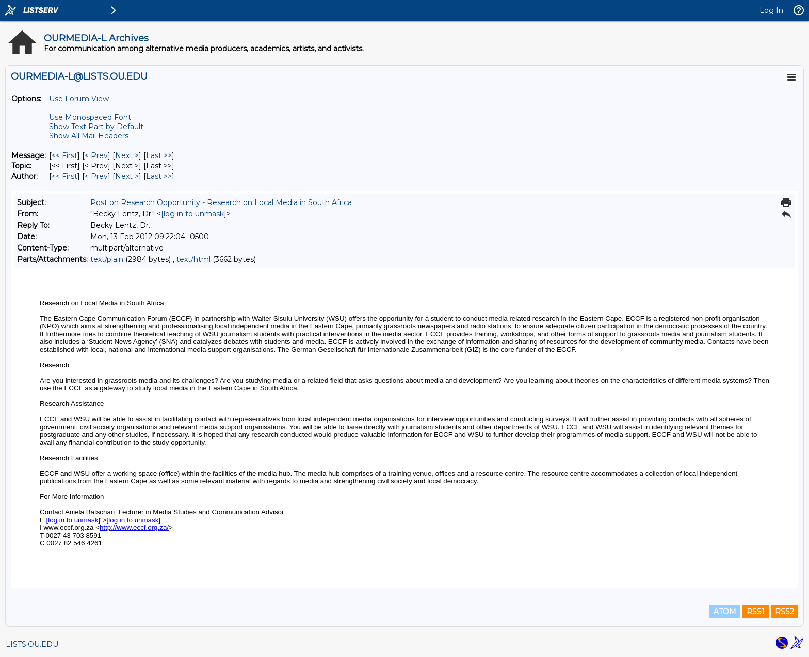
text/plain (106, 259)
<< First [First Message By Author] (64, 176)
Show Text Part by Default (96, 126)
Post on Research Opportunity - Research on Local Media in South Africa (221, 202)
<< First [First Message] (64, 155)
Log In (771, 10)
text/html (193, 259)
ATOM (725, 611)
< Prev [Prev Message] (96, 155)
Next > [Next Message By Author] (127, 176)
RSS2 (784, 611)
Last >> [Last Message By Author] (159, 176)
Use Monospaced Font (90, 117)
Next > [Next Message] (127, 155)
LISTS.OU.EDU (32, 644)
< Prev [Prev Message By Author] (96, 176)
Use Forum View (79, 98)
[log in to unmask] (193, 213)
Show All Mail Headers (88, 135)
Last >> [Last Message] (159, 155)
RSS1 (756, 611)
